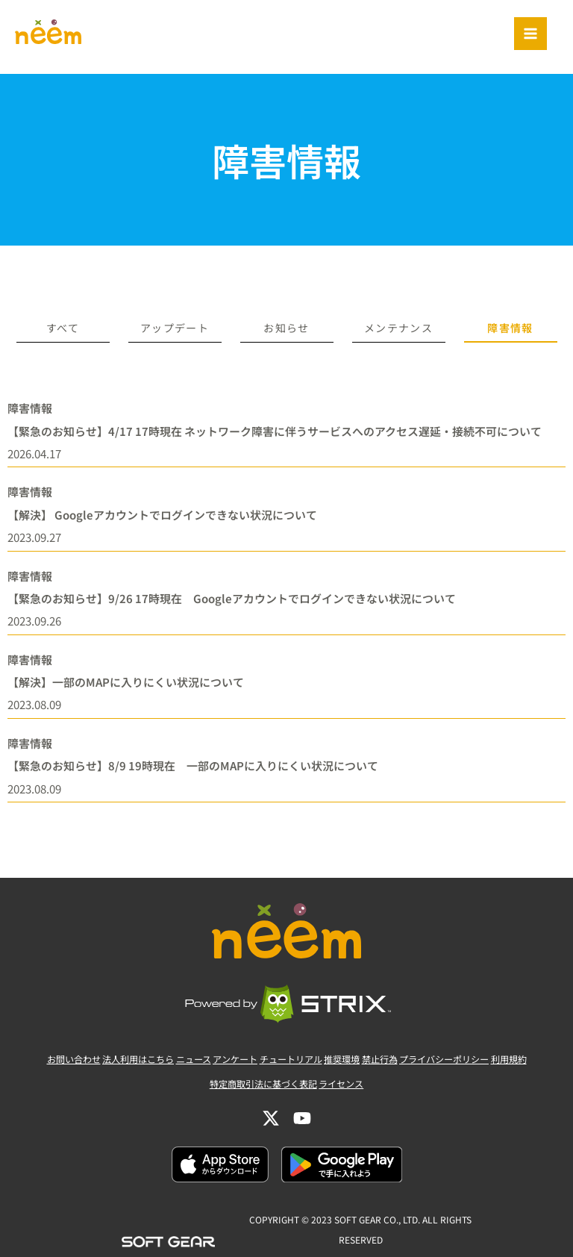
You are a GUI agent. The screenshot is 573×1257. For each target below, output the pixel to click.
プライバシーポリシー (473, 1089)
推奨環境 (351, 1089)
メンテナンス (398, 327)
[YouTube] (302, 1138)
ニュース (175, 1089)
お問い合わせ (34, 1089)
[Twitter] (271, 1138)
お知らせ (286, 327)
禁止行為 (397, 1089)
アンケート (225, 1089)
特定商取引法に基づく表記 (259, 1109)
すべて (62, 327)
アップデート (174, 327)
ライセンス (349, 1109)
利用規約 (548, 1089)
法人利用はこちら (109, 1089)
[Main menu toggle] (530, 33)
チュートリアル (291, 1089)
